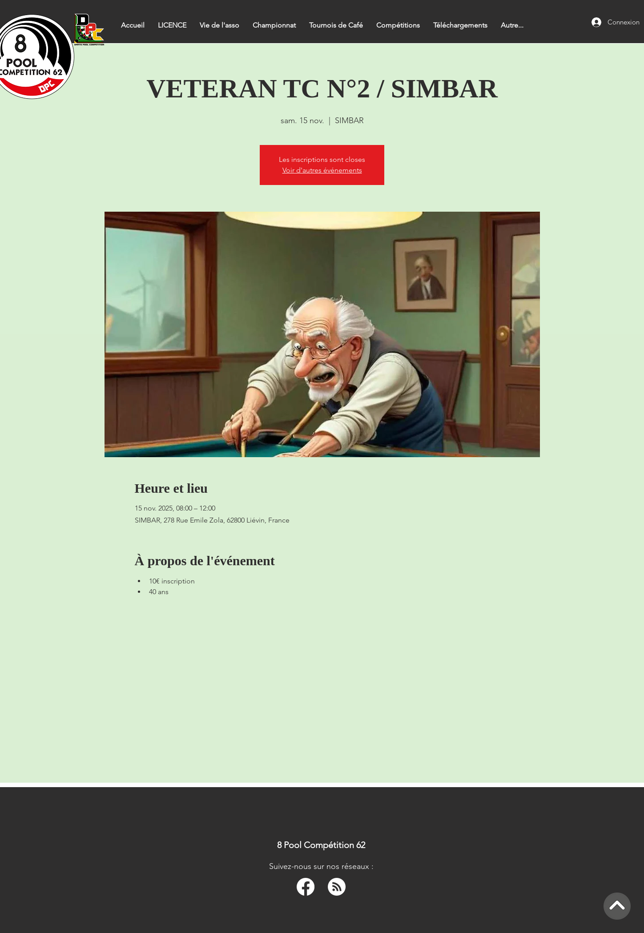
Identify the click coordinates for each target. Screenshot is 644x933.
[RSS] (337, 887)
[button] (274, 25)
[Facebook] (305, 887)
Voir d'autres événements (322, 170)
